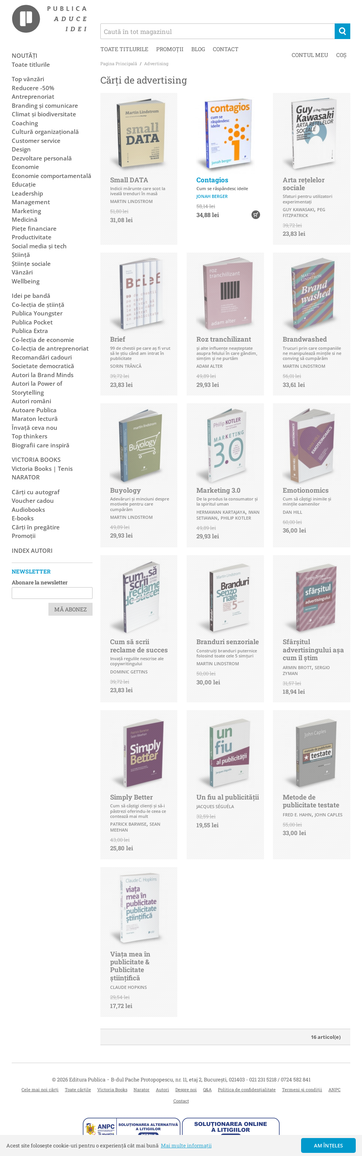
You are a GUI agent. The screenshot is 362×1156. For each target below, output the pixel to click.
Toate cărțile (78, 1089)
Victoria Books (112, 1089)
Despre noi (186, 1089)
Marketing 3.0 (218, 490)
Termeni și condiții (302, 1089)
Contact (226, 49)
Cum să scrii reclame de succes (139, 645)
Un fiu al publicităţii (227, 797)
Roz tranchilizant (223, 339)
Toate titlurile (124, 49)
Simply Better (131, 797)
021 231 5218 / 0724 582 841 (279, 1079)
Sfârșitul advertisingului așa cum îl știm (313, 649)
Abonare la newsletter (40, 582)
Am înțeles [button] (328, 1145)
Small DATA (129, 179)
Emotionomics (306, 490)
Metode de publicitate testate (311, 801)
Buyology (125, 490)
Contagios (212, 179)
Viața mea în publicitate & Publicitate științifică (130, 965)
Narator (142, 1089)
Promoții (170, 49)
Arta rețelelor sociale (304, 183)
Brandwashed (305, 339)
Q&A (207, 1089)
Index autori (32, 550)
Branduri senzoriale (227, 641)
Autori (162, 1089)
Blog (198, 49)
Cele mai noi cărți (40, 1089)
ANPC (334, 1089)
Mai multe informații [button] (186, 1145)
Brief (117, 339)
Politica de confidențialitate (247, 1089)
